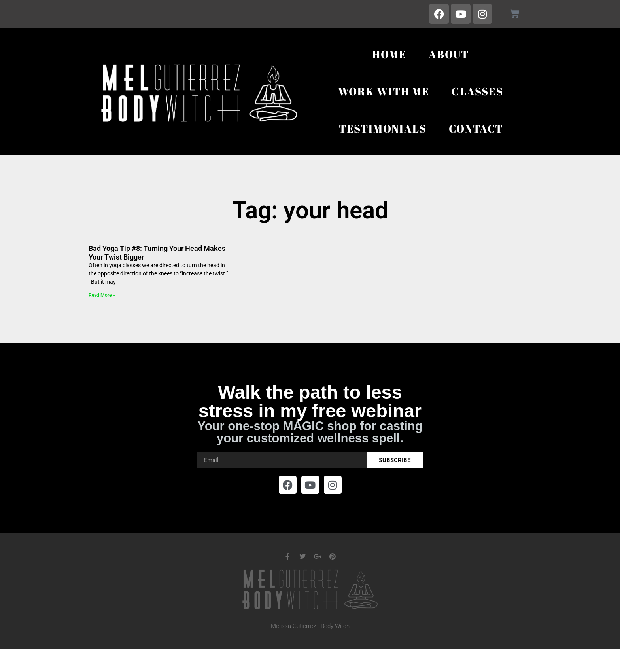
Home (389, 54)
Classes (477, 91)
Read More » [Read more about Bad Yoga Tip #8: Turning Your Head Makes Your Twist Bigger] (102, 295)
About (449, 54)
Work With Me (383, 91)
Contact (476, 128)
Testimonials (383, 128)
